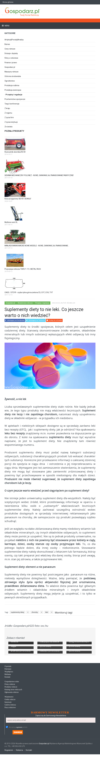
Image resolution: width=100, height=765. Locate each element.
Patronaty (8, 706)
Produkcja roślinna (12, 85)
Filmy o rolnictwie (11, 58)
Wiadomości (9, 734)
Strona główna (8, 2)
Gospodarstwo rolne (12, 718)
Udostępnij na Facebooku (14, 320)
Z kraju (7, 108)
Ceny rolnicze (10, 49)
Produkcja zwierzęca (13, 90)
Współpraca (9, 708)
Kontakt (7, 714)
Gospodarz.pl (10, 67)
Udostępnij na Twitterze (35, 320)
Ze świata (8, 127)
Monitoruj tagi (63, 612)
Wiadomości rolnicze (25, 303)
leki (46, 612)
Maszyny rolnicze (11, 72)
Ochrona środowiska (13, 76)
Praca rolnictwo (10, 744)
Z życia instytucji (11, 122)
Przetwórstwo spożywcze (15, 99)
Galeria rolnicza (10, 742)
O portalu (8, 703)
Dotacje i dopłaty (11, 53)
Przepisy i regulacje (14, 95)
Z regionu (8, 113)
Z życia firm (9, 117)
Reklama (8, 711)
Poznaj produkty (14, 131)
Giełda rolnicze (10, 736)
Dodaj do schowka (54, 320)
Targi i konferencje (12, 104)
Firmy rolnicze (10, 721)
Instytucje (8, 739)
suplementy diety (17, 612)
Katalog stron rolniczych (13, 726)
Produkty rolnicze (11, 724)
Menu (6, 26)
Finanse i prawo (11, 63)
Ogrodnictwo (10, 81)
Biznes (7, 44)
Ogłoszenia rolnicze (12, 729)
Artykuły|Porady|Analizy (14, 40)
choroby (35, 612)
